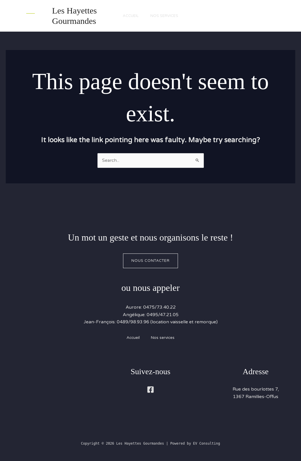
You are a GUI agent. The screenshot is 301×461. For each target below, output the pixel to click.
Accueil (129, 16)
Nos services (166, 16)
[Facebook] (150, 389)
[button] (261, 15)
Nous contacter (150, 260)
